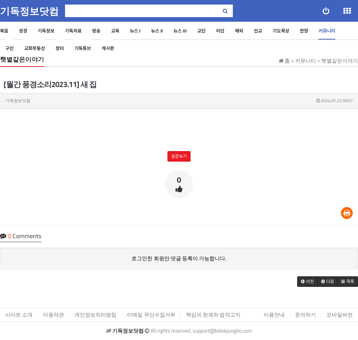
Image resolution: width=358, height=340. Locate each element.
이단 (220, 30)
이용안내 (274, 315)
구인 (9, 48)
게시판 (108, 48)
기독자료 (73, 30)
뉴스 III (180, 30)
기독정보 (46, 30)
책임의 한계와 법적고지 (213, 315)
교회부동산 (34, 48)
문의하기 (305, 315)
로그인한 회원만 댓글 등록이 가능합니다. (178, 258)
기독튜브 (82, 48)
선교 (258, 30)
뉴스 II (157, 30)
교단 (201, 30)
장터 (60, 48)
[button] (307, 281)
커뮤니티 (326, 30)
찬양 (304, 30)
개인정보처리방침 (95, 315)
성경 (23, 30)
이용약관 (53, 315)
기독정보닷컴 (29, 11)
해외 (239, 30)
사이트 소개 (19, 315)
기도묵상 (281, 30)
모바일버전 (340, 315)
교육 (115, 30)
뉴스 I (135, 30)
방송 (96, 30)
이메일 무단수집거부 (151, 315)
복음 (4, 30)
